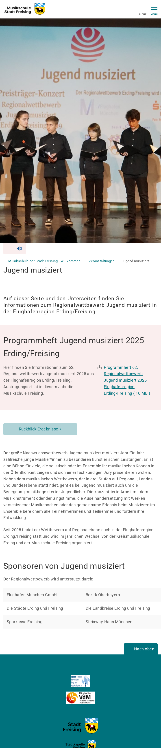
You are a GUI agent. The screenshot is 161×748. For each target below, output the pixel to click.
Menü (154, 10)
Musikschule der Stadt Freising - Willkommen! (45, 261)
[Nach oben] (141, 649)
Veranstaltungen (102, 261)
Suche (142, 10)
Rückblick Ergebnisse (38, 429)
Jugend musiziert (135, 261)
